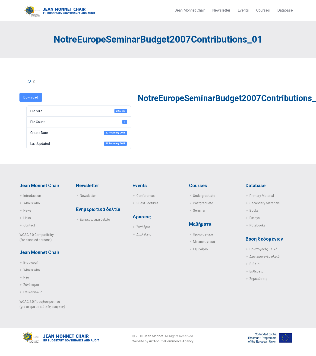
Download (30, 97)
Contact (29, 225)
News (27, 210)
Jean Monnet (153, 336)
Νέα (26, 277)
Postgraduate (203, 203)
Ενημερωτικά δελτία (95, 219)
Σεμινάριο (200, 249)
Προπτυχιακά (203, 234)
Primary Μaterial (262, 196)
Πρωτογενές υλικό (263, 249)
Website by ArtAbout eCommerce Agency (162, 341)
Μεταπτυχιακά (204, 242)
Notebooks (257, 225)
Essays (255, 218)
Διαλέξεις (143, 234)
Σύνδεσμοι (31, 285)
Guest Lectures (147, 203)
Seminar (199, 210)
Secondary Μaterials (265, 203)
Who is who (31, 203)
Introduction (32, 196)
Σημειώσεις (258, 279)
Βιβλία (254, 264)
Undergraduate (204, 196)
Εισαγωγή (30, 262)
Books (254, 210)
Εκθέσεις (256, 271)
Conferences (145, 196)
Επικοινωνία (32, 292)
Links (27, 218)
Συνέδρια (143, 227)
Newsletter (88, 196)
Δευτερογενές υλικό (265, 256)
